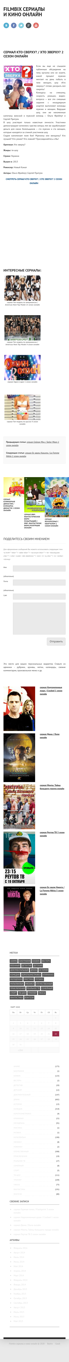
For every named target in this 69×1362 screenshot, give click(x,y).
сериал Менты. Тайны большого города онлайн (36, 1229)
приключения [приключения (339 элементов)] (17, 988)
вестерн (17, 1080)
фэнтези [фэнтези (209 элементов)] (29, 997)
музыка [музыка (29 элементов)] (39, 979)
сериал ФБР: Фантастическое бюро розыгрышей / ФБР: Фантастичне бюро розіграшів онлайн (32, 521)
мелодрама (19, 1123)
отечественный (21, 1151)
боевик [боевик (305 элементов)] (36, 961)
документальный (22, 1094)
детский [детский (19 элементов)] (38, 965)
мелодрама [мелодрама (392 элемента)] (16, 979)
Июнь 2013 (19, 1316)
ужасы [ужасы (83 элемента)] (42, 993)
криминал (18, 1118)
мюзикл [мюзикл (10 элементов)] (29, 983)
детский (18, 1090)
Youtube (36, 25)
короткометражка (22, 1113)
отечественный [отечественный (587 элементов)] (44, 983)
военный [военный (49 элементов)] (15, 965)
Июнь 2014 (19, 1261)
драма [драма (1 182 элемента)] (34, 970)
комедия (18, 1109)
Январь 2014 (20, 1284)
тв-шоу (17, 1175)
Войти (50, 1343)
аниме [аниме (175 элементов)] (13, 961)
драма (17, 1099)
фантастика (19, 1189)
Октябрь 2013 (20, 1298)
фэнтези (18, 1194)
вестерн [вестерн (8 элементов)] (46, 961)
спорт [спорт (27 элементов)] (13, 993)
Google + (29, 25)
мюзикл (18, 1142)
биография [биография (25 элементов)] (24, 961)
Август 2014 (19, 1252)
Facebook (14, 25)
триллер (18, 1180)
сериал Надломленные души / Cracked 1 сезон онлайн (51, 690)
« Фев (20, 1050)
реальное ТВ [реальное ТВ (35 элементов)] (33, 988)
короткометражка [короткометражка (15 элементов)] (31, 974)
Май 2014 (18, 1266)
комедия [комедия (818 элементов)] (15, 974)
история (18, 1104)
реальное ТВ (19, 1161)
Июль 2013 (19, 1312)
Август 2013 (19, 1307)
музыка (17, 1132)
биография (19, 1071)
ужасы (17, 1184)
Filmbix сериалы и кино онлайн (24, 12)
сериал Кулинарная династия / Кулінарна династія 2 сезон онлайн (11, 504)
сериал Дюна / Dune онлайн (27, 1225)
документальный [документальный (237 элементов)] (19, 970)
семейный (19, 1165)
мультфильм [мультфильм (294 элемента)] (16, 983)
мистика (18, 1128)
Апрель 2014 (20, 1270)
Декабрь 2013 (20, 1289)
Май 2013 (18, 1321)
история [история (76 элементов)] (43, 970)
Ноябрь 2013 (20, 1293)
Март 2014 (19, 1275)
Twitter (21, 25)
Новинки (18, 1147)
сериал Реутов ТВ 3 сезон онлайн (30, 1234)
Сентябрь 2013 (21, 1302)
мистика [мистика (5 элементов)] (28, 979)
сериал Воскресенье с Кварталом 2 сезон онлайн (51, 522)
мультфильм (20, 1137)
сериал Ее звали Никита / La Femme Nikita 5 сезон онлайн (52, 890)
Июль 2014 (19, 1257)
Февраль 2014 (20, 1280)
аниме (17, 1066)
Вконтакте (6, 25)
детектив (18, 1085)
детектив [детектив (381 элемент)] (26, 965)
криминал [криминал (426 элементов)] (48, 974)
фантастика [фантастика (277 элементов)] (16, 997)
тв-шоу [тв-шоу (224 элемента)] (22, 993)
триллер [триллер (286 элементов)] (32, 993)
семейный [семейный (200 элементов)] (47, 988)
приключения (20, 1156)
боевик (17, 1076)
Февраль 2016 (20, 1248)
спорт (16, 1170)
